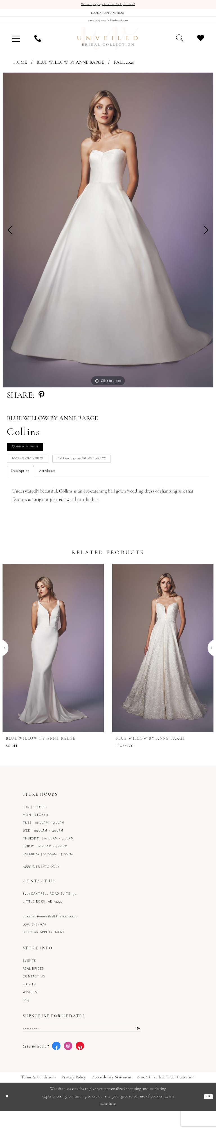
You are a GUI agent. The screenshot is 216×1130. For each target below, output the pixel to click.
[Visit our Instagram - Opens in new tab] (68, 1065)
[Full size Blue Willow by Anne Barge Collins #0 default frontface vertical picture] (108, 237)
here (112, 1123)
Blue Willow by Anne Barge (70, 69)
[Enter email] (82, 1046)
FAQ (26, 1016)
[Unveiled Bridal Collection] (108, 46)
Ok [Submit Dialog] (207, 1116)
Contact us (34, 992)
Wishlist (31, 1008)
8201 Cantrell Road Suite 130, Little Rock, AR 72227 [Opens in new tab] (50, 914)
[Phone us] (37, 45)
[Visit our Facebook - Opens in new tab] (56, 1065)
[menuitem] (16, 45)
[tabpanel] (108, 237)
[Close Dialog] (8, 1116)
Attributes (47, 487)
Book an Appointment (36, 473)
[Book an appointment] (108, 15)
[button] (16, 45)
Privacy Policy (74, 1097)
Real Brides (33, 984)
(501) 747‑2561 (34, 940)
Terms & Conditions (38, 1097)
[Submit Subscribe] (137, 1046)
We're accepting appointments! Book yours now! (108, 5)
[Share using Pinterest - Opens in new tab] (41, 402)
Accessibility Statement (112, 1097)
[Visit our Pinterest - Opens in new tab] (80, 1065)
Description (20, 487)
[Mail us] (108, 26)
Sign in (29, 1000)
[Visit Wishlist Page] (200, 45)
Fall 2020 (124, 69)
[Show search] (179, 45)
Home (20, 69)
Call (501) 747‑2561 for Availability (112, 473)
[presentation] (53, 664)
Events (29, 977)
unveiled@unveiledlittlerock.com (50, 932)
